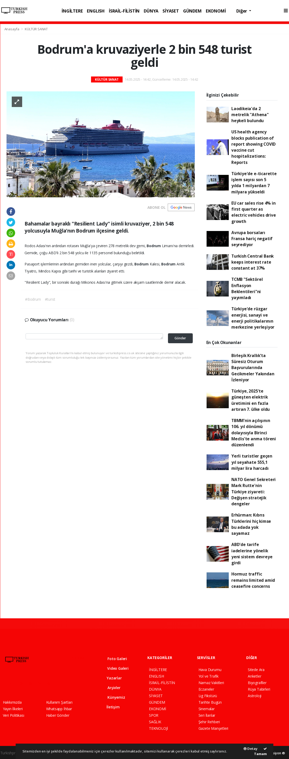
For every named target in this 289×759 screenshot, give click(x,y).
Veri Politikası (13, 715)
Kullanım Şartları (59, 702)
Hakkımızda (12, 702)
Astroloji (254, 695)
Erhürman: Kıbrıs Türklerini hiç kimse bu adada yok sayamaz (251, 524)
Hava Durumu (209, 669)
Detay (250, 748)
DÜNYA (151, 11)
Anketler (254, 676)
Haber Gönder (57, 715)
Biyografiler (257, 682)
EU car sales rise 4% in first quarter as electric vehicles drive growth (253, 212)
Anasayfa (12, 29)
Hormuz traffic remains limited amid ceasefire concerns (253, 580)
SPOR (153, 715)
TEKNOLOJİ (158, 728)
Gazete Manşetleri (213, 728)
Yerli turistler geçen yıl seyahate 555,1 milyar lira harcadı (251, 462)
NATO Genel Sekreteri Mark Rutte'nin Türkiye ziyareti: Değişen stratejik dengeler (253, 492)
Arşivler (110, 687)
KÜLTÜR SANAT (36, 29)
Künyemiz (112, 697)
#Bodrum (33, 299)
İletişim (110, 706)
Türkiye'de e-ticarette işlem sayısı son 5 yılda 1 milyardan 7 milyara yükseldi (254, 183)
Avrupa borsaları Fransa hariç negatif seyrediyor (252, 239)
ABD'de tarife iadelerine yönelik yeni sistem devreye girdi (251, 554)
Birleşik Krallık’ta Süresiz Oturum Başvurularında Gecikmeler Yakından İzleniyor (252, 368)
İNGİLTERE (72, 11)
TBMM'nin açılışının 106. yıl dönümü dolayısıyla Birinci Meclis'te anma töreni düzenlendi (253, 433)
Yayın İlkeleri (13, 708)
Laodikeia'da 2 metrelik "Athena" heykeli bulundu (250, 115)
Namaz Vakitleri (211, 682)
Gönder (180, 338)
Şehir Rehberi (209, 721)
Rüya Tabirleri (259, 689)
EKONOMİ (216, 11)
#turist (50, 299)
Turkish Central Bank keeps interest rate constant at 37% (252, 262)
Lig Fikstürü (207, 695)
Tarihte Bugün (210, 702)
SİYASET (170, 11)
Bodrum (154, 245)
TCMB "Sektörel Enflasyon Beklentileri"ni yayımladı (247, 288)
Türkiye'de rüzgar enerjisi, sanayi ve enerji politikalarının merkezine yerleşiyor (252, 318)
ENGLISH (96, 11)
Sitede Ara (256, 669)
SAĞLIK (155, 721)
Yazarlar (111, 677)
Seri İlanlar (206, 715)
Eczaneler (206, 689)
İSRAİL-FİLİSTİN (124, 11)
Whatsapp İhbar (59, 708)
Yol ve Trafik (208, 676)
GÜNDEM (192, 11)
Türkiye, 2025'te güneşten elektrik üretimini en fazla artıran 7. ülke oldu (250, 400)
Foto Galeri (113, 658)
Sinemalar (206, 708)
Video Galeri (114, 668)
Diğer (242, 11)
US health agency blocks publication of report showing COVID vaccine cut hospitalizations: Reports (253, 147)
